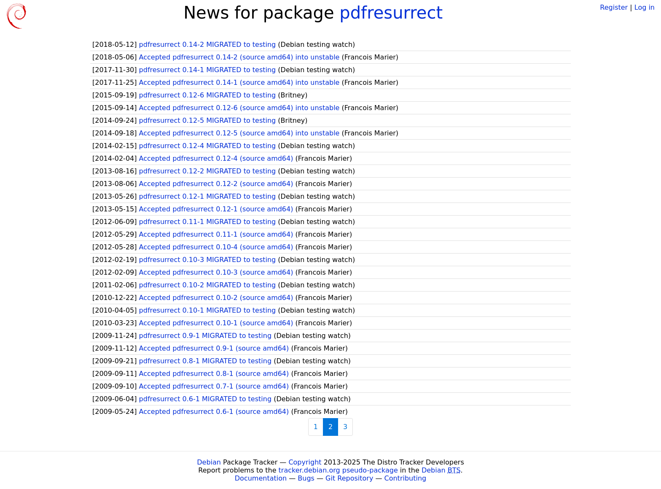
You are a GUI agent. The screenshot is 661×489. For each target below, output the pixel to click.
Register (614, 7)
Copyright (304, 462)
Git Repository (349, 478)
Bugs (306, 478)
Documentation (261, 478)
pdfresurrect (391, 12)
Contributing (405, 478)
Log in (644, 7)
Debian (209, 462)
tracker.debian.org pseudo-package (338, 470)
